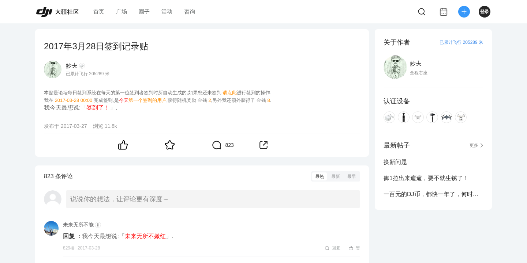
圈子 (144, 11)
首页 (98, 11)
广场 (121, 11)
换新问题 (395, 162)
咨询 (189, 11)
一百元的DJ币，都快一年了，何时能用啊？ (433, 194)
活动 (166, 11)
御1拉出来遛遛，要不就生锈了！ (426, 178)
